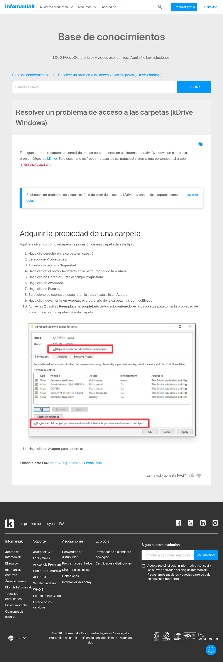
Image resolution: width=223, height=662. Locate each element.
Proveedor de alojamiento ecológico (113, 554)
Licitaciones (70, 576)
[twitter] (187, 523)
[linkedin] (199, 523)
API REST (39, 577)
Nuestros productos (57, 7)
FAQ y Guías (41, 558)
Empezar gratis (184, 7)
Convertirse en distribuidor (72, 554)
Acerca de (112, 7)
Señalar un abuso (45, 583)
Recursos (88, 7)
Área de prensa (15, 581)
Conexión (210, 7)
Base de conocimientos (30, 75)
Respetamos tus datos (163, 574)
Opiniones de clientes (14, 613)
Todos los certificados (13, 596)
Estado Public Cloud (47, 596)
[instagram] (212, 523)
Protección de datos (63, 638)
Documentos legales (95, 633)
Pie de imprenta (16, 605)
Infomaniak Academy (76, 582)
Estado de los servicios (42, 604)
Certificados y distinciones (114, 563)
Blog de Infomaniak (18, 587)
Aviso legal (119, 633)
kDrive (52, 158)
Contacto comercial (47, 571)
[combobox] (108, 87)
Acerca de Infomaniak (13, 554)
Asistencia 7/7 (42, 552)
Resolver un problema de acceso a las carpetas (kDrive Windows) (110, 75)
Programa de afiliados (77, 563)
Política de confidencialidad (98, 638)
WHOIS (38, 589)
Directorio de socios (76, 569)
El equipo (11, 563)
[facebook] (178, 523)
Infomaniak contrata (13, 572)
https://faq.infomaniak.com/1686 (76, 462)
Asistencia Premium (47, 564)
